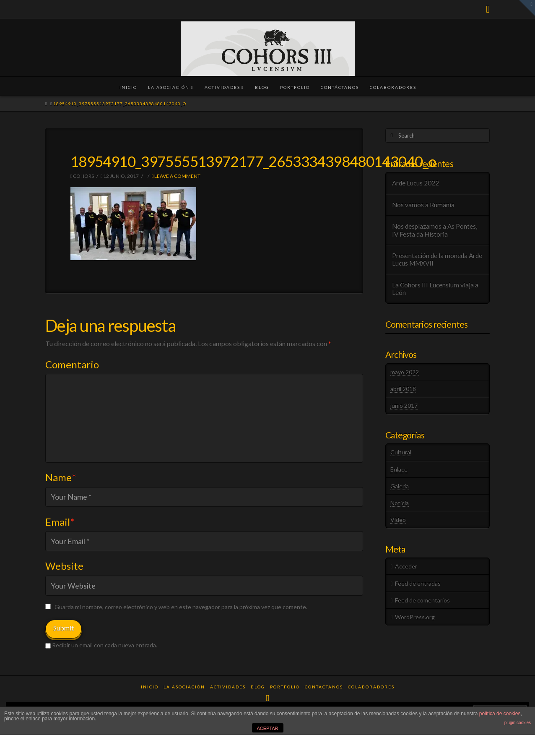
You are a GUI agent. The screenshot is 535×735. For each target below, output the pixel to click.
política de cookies (500, 714)
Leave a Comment (176, 176)
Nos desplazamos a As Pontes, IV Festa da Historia (434, 230)
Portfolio (285, 686)
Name (60, 477)
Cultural (400, 452)
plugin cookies (517, 722)
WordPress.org (415, 616)
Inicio (149, 686)
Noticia (399, 502)
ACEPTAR (267, 728)
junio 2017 (404, 405)
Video (398, 519)
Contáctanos (324, 686)
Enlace (399, 469)
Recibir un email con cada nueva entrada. (104, 645)
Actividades (228, 686)
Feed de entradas (418, 583)
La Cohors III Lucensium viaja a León (435, 289)
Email (59, 522)
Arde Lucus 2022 (415, 183)
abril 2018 (403, 388)
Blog (258, 686)
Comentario (72, 364)
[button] (527, 8)
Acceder (406, 566)
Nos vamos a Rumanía (423, 205)
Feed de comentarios (422, 600)
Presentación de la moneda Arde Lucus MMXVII (437, 259)
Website (64, 566)
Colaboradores (371, 686)
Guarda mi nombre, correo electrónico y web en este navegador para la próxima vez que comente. (181, 606)
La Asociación (184, 686)
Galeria (399, 486)
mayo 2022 (404, 371)
